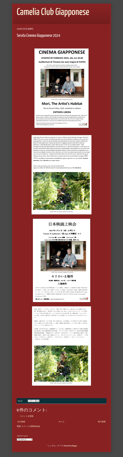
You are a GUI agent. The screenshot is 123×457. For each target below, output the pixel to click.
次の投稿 (21, 422)
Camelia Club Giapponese (53, 12)
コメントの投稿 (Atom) (30, 426)
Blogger (74, 446)
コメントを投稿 (26, 416)
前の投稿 (102, 422)
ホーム (61, 422)
